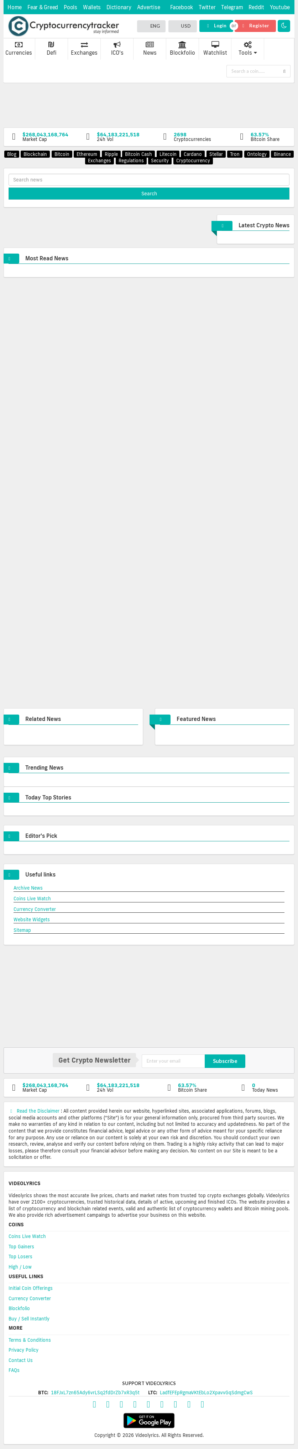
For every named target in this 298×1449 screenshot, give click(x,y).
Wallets (92, 7)
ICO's (117, 48)
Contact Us (21, 1360)
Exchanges (84, 48)
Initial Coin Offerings (31, 1288)
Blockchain (35, 154)
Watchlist (215, 48)
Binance (282, 154)
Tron (235, 154)
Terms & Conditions (30, 1340)
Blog (11, 154)
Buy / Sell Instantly (29, 1319)
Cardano (193, 154)
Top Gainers (21, 1246)
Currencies (18, 48)
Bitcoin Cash (138, 154)
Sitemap (22, 930)
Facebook (181, 7)
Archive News (28, 888)
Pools (70, 7)
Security (160, 160)
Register (255, 25)
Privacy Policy (23, 1350)
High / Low (20, 1267)
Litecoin (168, 154)
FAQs (14, 1370)
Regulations (131, 160)
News (150, 48)
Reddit (256, 7)
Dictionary (118, 7)
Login (215, 25)
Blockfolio (182, 48)
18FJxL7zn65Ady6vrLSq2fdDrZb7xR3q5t (95, 1392)
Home (14, 7)
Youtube (280, 7)
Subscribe (225, 1061)
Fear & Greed (42, 7)
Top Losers (20, 1256)
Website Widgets (32, 919)
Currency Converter (35, 909)
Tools (248, 48)
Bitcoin (61, 154)
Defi (51, 48)
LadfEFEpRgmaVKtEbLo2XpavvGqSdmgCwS (206, 1392)
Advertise (148, 7)
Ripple (111, 154)
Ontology (257, 154)
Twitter (207, 7)
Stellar (216, 154)
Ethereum (87, 154)
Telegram (232, 7)
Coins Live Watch (32, 898)
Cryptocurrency (193, 160)
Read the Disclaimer (35, 1111)
